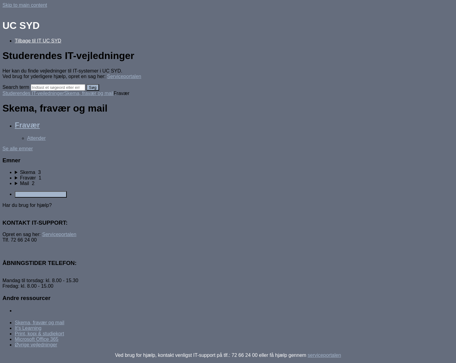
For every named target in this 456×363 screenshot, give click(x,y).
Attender (36, 138)
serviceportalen (324, 355)
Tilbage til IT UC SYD (38, 40)
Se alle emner (17, 148)
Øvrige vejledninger (36, 344)
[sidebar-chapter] (234, 172)
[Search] (58, 87)
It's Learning (28, 328)
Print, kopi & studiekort (39, 333)
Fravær (27, 125)
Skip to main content (24, 5)
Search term (15, 87)
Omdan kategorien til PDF (40, 194)
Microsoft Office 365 (36, 339)
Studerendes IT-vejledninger (33, 93)
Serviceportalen (124, 76)
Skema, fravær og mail (89, 93)
